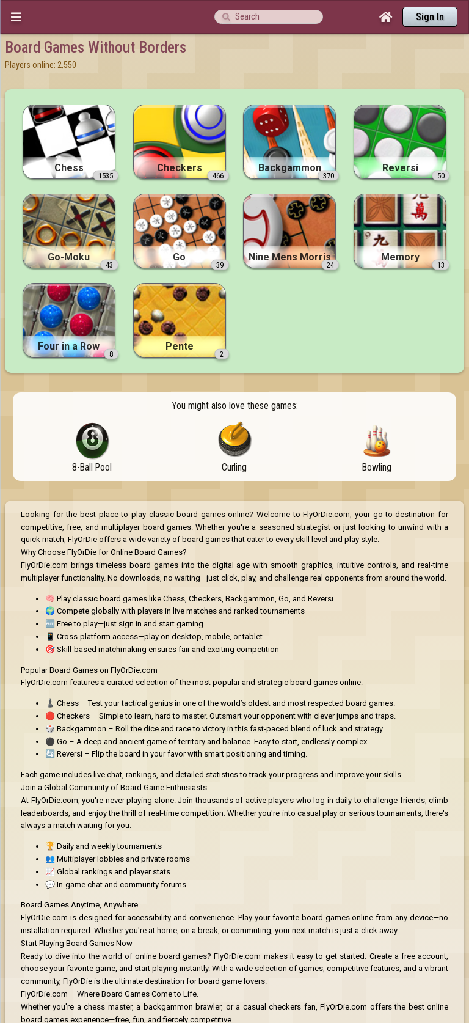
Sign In (430, 17)
